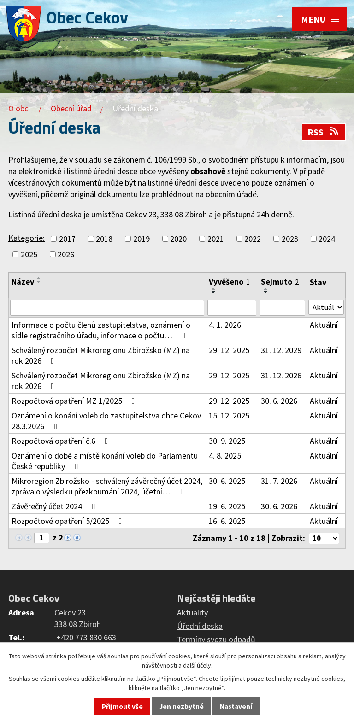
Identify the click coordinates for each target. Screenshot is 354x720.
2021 (215, 238)
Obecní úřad (71, 108)
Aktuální (323, 326)
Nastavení (236, 706)
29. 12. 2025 (229, 351)
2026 (66, 254)
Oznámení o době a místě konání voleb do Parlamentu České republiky (105, 462)
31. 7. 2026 (278, 482)
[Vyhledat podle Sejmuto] (282, 308)
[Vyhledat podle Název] (107, 308)
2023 (290, 238)
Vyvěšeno (229, 281)
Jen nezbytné (181, 706)
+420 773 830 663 (86, 639)
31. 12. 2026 (280, 377)
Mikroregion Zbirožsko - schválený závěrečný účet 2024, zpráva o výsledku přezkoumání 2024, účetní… (107, 487)
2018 (104, 238)
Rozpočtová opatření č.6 (62, 442)
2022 (252, 238)
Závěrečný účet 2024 (55, 507)
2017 (67, 238)
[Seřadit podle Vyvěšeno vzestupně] (214, 288)
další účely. (197, 665)
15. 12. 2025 (229, 417)
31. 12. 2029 (280, 351)
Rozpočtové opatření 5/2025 (69, 522)
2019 (141, 238)
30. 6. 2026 (278, 402)
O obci (19, 108)
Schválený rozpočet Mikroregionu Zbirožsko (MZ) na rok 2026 (101, 356)
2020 (178, 238)
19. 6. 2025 (227, 507)
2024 (327, 238)
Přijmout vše (122, 706)
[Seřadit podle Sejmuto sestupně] (265, 292)
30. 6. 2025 (227, 482)
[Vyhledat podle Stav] (326, 308)
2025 (29, 254)
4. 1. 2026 (225, 326)
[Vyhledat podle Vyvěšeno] (231, 308)
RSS (323, 132)
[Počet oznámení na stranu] (322, 540)
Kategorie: (26, 237)
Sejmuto (279, 281)
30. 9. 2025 (227, 442)
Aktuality (192, 615)
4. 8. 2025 (225, 457)
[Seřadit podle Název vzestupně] (39, 278)
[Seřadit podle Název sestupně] (39, 282)
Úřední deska (200, 628)
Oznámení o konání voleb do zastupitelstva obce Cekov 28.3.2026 (106, 422)
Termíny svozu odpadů (216, 641)
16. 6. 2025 (227, 522)
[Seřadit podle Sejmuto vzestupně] (265, 288)
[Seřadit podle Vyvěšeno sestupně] (214, 292)
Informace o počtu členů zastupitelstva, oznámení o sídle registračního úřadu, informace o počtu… (101, 331)
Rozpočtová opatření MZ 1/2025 (75, 402)
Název (23, 281)
